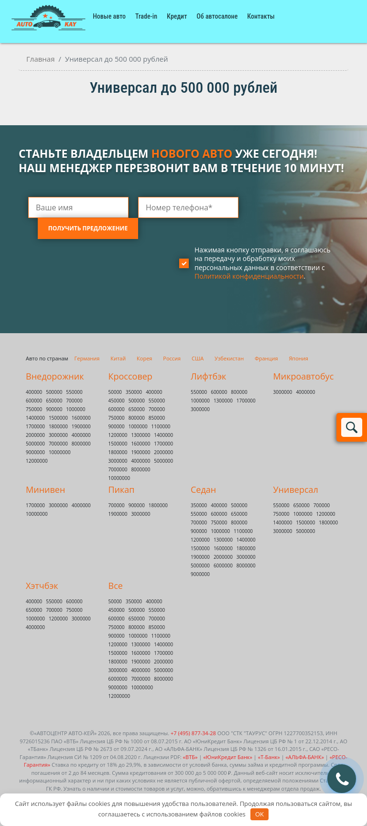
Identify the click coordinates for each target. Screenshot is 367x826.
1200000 (118, 435)
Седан (203, 489)
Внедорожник (55, 376)
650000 (54, 400)
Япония (298, 358)
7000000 (58, 443)
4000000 (81, 435)
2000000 (35, 435)
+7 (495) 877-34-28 (193, 733)
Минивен (45, 489)
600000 (34, 400)
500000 (54, 392)
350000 (134, 392)
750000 (34, 409)
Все (115, 585)
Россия (172, 358)
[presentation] (100, 280)
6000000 (223, 565)
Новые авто (109, 16)
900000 (54, 409)
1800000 (58, 426)
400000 (34, 392)
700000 (74, 400)
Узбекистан (229, 358)
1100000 (161, 426)
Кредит (177, 16)
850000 (157, 417)
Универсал (295, 489)
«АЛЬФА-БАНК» (305, 757)
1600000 (81, 417)
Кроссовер (130, 376)
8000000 (81, 443)
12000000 (37, 460)
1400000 (35, 417)
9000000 (35, 452)
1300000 (140, 435)
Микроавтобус (303, 376)
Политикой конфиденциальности (249, 276)
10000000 (60, 452)
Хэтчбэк (42, 585)
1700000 (35, 426)
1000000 (75, 409)
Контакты (260, 16)
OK (259, 814)
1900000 (81, 426)
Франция (266, 358)
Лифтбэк (208, 376)
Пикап (121, 489)
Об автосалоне (216, 16)
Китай (118, 358)
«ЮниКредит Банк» (227, 757)
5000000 (35, 443)
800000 (137, 417)
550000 (74, 392)
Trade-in (146, 16)
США (198, 358)
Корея (144, 358)
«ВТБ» (190, 757)
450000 (116, 400)
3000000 (58, 435)
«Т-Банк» (269, 757)
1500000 (58, 417)
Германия (87, 358)
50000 (115, 392)
